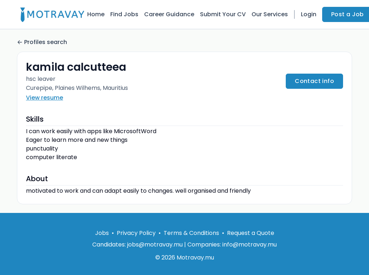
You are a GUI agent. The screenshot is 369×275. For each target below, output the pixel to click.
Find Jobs (124, 14)
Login (308, 14)
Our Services (270, 14)
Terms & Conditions (191, 233)
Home (96, 14)
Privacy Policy (136, 233)
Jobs (102, 233)
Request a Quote (250, 233)
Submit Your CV (223, 14)
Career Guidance (169, 14)
